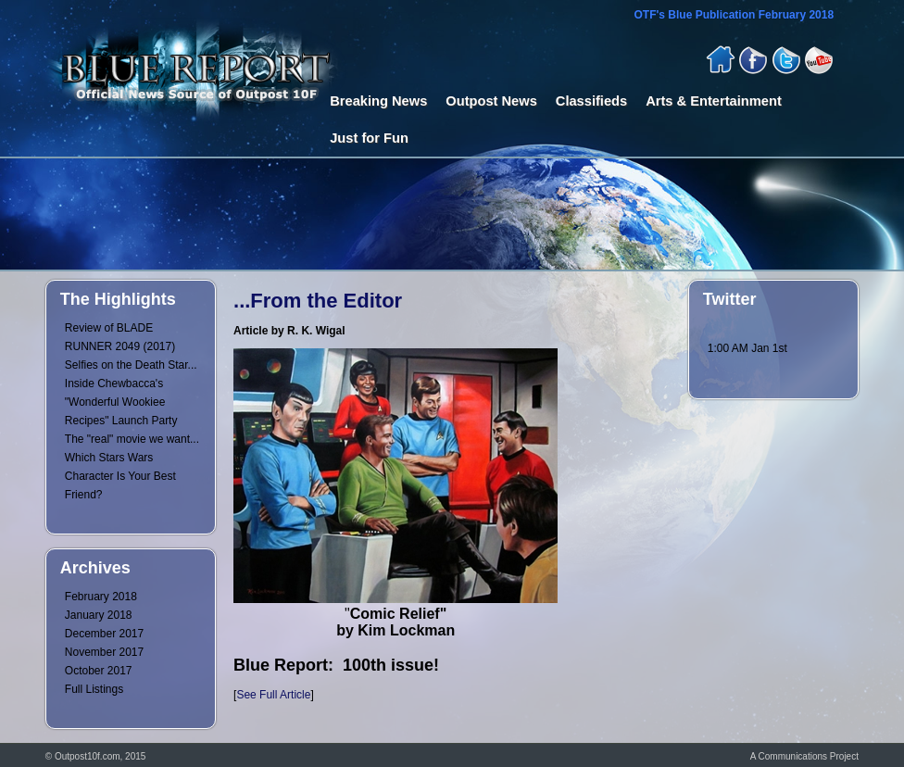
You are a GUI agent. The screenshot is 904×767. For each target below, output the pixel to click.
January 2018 (98, 615)
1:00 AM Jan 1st (747, 348)
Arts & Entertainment (714, 101)
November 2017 (104, 652)
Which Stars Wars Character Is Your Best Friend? (120, 476)
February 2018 (101, 596)
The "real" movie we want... (132, 439)
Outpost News (491, 101)
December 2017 (104, 633)
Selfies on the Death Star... (131, 364)
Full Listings (94, 689)
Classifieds (591, 101)
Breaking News (378, 101)
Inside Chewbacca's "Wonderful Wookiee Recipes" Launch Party (121, 402)
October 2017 (98, 670)
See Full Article (273, 694)
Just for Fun (369, 138)
